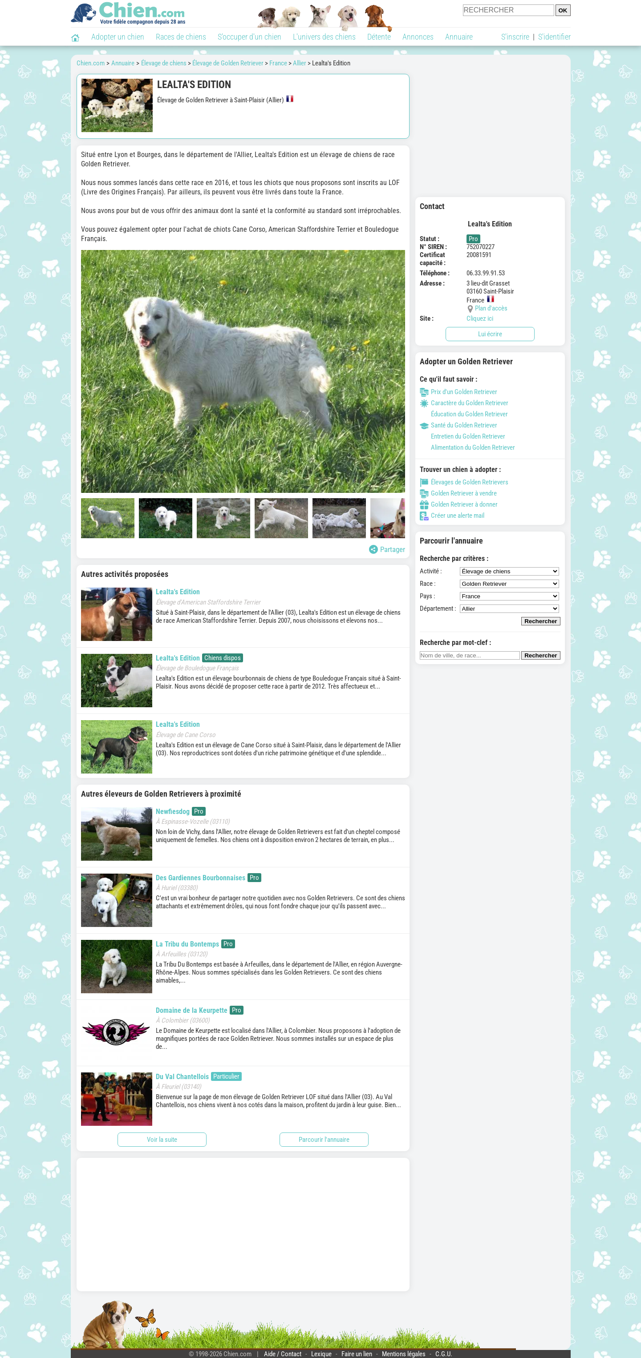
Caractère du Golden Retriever (464, 403)
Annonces (418, 36)
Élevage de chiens (164, 63)
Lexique (321, 1354)
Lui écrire (490, 334)
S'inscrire (515, 36)
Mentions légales (404, 1354)
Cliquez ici (480, 318)
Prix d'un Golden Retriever (458, 392)
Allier (299, 63)
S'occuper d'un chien (249, 36)
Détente (379, 36)
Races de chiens (181, 36)
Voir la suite (162, 1140)
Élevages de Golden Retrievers (464, 482)
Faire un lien (356, 1354)
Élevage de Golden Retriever (228, 63)
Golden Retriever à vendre (458, 493)
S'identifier (554, 36)
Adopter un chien (117, 36)
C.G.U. (443, 1354)
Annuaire (459, 36)
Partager (387, 549)
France (278, 63)
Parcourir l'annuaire (324, 1140)
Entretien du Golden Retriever (462, 436)
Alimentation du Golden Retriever (467, 447)
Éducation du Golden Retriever (464, 414)
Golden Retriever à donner (459, 504)
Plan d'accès (491, 308)
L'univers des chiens (324, 36)
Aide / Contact (282, 1354)
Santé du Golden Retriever (458, 425)
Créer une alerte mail (452, 516)
